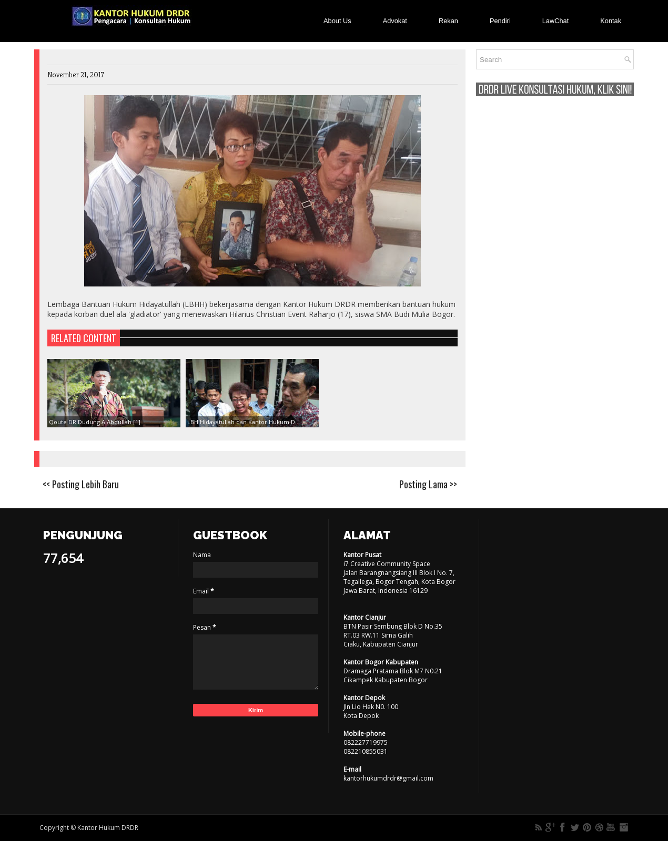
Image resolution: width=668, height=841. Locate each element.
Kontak (610, 21)
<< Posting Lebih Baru (81, 484)
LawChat (555, 21)
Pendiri (500, 21)
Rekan (448, 21)
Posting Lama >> (428, 484)
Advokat (395, 21)
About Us (337, 21)
